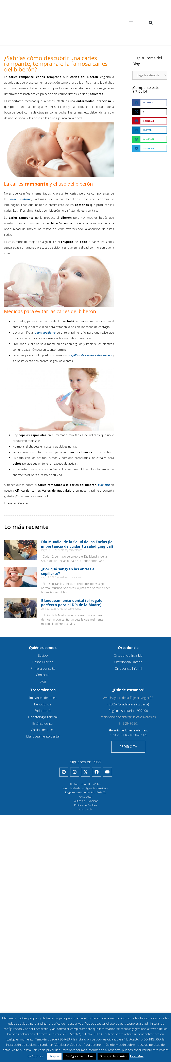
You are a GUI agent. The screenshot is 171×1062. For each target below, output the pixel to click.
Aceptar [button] (54, 1056)
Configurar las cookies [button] (79, 1056)
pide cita (104, 485)
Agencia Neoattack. (97, 788)
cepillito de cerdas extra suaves (90, 355)
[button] (131, 22)
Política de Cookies (85, 805)
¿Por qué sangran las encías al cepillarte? (68, 571)
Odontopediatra (44, 332)
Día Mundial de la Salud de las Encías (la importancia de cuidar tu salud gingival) (77, 544)
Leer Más (136, 1056)
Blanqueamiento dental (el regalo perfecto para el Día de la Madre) (72, 602)
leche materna (20, 199)
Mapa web (85, 809)
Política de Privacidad (85, 801)
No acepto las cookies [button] (113, 1056)
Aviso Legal (85, 796)
